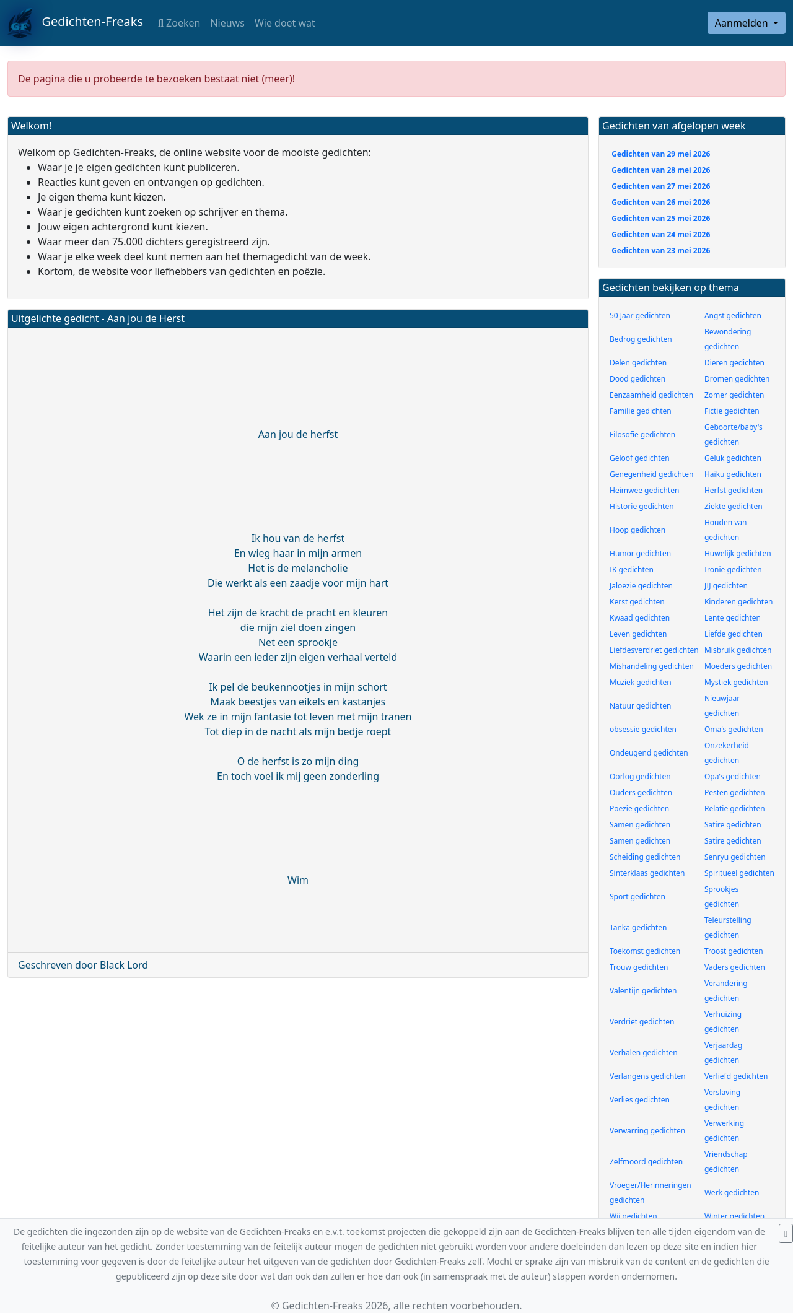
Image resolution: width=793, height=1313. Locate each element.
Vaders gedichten (734, 967)
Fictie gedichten (732, 411)
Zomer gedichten (734, 395)
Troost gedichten (733, 951)
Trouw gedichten (639, 967)
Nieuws (227, 23)
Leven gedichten (638, 634)
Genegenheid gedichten (651, 474)
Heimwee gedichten (644, 490)
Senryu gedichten (735, 857)
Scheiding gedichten (645, 857)
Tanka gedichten (638, 927)
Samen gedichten (640, 824)
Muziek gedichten (641, 682)
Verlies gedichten (640, 1099)
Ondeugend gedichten (649, 753)
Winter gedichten (734, 1216)
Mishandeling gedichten (652, 666)
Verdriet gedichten (642, 1021)
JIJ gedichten (726, 585)
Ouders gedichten (641, 792)
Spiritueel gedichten (739, 873)
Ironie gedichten (733, 569)
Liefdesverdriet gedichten (654, 650)
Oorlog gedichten (640, 776)
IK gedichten (632, 569)
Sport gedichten (637, 896)
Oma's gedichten (733, 729)
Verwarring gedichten (647, 1130)
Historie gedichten (642, 506)
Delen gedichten (638, 362)
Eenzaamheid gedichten (651, 395)
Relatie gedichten (734, 808)
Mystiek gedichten (736, 682)
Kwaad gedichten (640, 618)
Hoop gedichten (637, 530)
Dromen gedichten (737, 378)
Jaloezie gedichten (641, 585)
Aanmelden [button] (743, 23)
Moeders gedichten (738, 666)
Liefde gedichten (733, 634)
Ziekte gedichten (733, 506)
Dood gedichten (637, 378)
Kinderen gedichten (738, 601)
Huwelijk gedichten (737, 553)
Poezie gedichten (639, 808)
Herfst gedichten (733, 490)
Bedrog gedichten (641, 339)
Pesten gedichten (734, 792)
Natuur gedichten (640, 705)
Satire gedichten (732, 824)
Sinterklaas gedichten (647, 873)
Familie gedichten (641, 411)
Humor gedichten (640, 553)
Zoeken (179, 23)
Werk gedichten (732, 1192)
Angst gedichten (732, 315)
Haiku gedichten (732, 474)
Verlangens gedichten (648, 1076)
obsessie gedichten (643, 729)
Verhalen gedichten (644, 1052)
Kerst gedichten (637, 601)
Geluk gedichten (732, 458)
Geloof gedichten (640, 458)
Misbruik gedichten (737, 650)
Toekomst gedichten (645, 951)
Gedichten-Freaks (75, 23)
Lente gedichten (732, 618)
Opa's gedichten (732, 776)
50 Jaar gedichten (640, 315)
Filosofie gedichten (642, 434)
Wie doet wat (285, 23)
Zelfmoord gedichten (646, 1161)
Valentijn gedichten (643, 990)
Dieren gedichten (734, 362)
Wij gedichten (633, 1216)
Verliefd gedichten (736, 1076)
